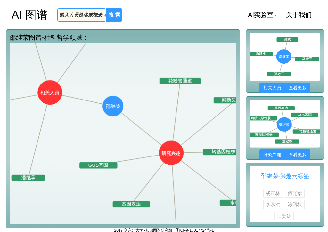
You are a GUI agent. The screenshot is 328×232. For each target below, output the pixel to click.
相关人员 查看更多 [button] (285, 87)
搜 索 (114, 15)
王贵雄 (284, 216)
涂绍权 (295, 204)
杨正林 (273, 193)
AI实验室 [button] (262, 14)
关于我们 (299, 14)
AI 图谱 (30, 14)
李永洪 (273, 204)
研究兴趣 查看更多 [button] (285, 154)
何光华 (295, 193)
